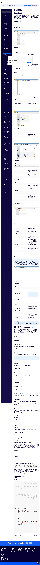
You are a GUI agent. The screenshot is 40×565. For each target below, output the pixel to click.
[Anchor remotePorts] (20, 399)
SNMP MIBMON (6, 132)
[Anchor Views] (20, 21)
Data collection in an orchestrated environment (6, 20)
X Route (5, 181)
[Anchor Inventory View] (20, 108)
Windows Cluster (6, 167)
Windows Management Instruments (7, 169)
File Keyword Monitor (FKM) (7, 57)
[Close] (31, 57)
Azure (4, 31)
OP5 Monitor (5, 113)
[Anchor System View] (20, 203)
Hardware (5, 73)
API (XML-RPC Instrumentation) (6, 29)
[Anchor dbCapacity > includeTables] (25, 434)
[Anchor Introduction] (25, 13)
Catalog (33, 551)
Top (4, 154)
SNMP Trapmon (6, 133)
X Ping (5, 180)
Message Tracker (6, 98)
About (12, 553)
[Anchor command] (19, 363)
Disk (4, 44)
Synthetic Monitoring (7, 143)
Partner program (13, 551)
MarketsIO (5, 92)
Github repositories (20, 550)
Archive (4, 194)
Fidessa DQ (5, 54)
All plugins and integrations (6, 24)
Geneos (7, 5)
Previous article (18, 535)
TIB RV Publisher (6, 150)
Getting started (5, 14)
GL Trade (5, 69)
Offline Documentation (6, 193)
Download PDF (34, 5)
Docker (5, 45)
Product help (8, 1)
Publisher (5, 123)
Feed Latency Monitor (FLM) (7, 51)
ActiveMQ (5, 25)
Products (12, 549)
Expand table (36, 49)
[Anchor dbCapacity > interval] (22, 427)
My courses (33, 550)
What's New (3, 197)
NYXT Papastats (6, 111)
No (30, 542)
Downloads (19, 549)
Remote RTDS (6, 127)
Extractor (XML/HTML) (7, 49)
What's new (16, 1)
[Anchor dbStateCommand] (22, 344)
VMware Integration (6, 163)
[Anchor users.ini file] (25, 461)
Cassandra (5, 34)
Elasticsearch (6, 48)
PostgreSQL (5, 118)
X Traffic (5, 185)
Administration (5, 192)
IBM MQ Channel (6, 77)
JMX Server (5, 85)
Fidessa (14, 5)
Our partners (12, 552)
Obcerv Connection (6, 112)
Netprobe (5, 16)
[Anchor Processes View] (21, 139)
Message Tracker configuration (6, 101)
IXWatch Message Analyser (6, 83)
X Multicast (5, 179)
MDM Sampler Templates (7, 94)
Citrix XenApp (6, 35)
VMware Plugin (6, 164)
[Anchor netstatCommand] (21, 386)
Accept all (29, 62)
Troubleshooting (6, 22)
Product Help (27, 549)
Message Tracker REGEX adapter (7, 105)
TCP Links (5, 144)
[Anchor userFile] (18, 336)
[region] (20, 60)
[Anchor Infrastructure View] (22, 72)
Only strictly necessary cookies (21, 62)
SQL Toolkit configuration (6, 137)
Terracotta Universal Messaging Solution (6, 146)
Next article (36, 535)
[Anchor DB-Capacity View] (21, 27)
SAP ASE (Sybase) (6, 131)
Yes (27, 542)
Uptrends (5, 159)
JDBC (4, 84)
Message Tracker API (6, 99)
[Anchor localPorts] (19, 408)
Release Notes (4, 198)
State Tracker (6, 138)
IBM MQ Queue (6, 78)
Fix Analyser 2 (6, 65)
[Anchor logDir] (17, 352)
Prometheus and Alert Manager (7, 122)
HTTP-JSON (5, 74)
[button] (38, 563)
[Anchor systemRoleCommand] (23, 370)
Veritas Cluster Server (7, 162)
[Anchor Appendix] (23, 477)
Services (12, 550)
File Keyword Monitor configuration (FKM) (7, 59)
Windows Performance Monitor (7, 171)
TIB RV (5, 149)
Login (38, 1)
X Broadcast (5, 176)
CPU (4, 40)
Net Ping (5, 108)
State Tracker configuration (6, 140)
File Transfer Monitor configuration (7, 64)
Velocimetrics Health (7, 160)
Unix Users (5, 158)
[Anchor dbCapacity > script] (22, 421)
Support (33, 1)
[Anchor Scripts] (18, 479)
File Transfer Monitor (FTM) (7, 62)
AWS (4, 30)
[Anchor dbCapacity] (19, 417)
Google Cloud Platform (7, 70)
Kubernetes (5, 89)
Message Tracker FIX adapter (6, 103)
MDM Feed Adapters (6, 93)
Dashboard (33, 549)
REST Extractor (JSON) (7, 128)
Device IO (5, 43)
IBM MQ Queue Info (6, 79)
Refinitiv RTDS (6, 126)
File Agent (5, 55)
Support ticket (27, 553)
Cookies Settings (12, 62)
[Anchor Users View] (19, 256)
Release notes (13, 1)
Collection (4, 15)
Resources (33, 552)
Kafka (4, 88)
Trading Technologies (7, 155)
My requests (26, 552)
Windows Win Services (7, 174)
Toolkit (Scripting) (6, 153)
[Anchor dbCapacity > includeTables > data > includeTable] (32, 442)
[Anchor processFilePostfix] (22, 378)
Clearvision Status (6, 36)
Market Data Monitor (6, 90)
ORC (4, 117)
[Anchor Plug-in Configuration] (32, 327)
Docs (3, 5)
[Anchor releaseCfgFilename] (22, 393)
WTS (4, 175)
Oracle (5, 116)
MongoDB (5, 107)
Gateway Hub (5, 68)
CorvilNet (5, 39)
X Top (4, 184)
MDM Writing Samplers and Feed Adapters (7, 96)
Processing (4, 188)
